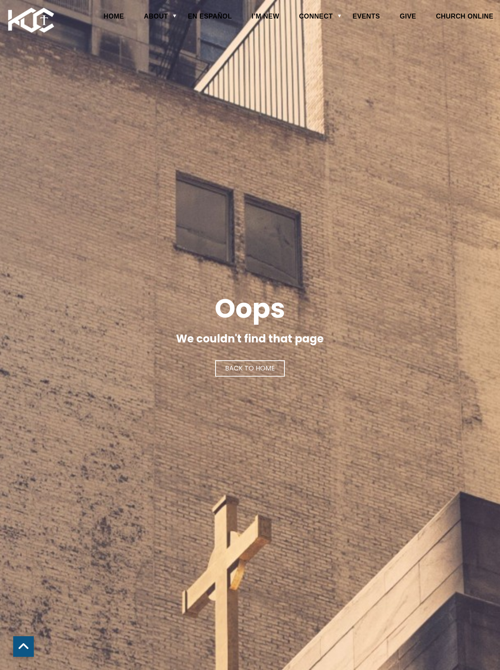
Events (366, 16)
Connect (316, 16)
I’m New (265, 16)
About (156, 16)
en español (210, 16)
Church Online (464, 16)
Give (408, 16)
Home (113, 16)
